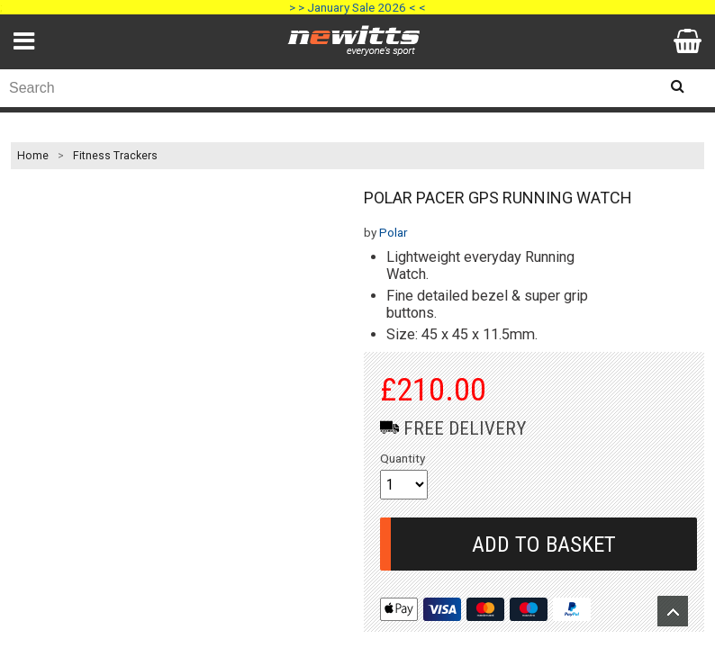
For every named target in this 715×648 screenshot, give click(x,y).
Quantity (402, 458)
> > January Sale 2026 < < (357, 7)
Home (33, 155)
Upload (672, 611)
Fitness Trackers (115, 155)
